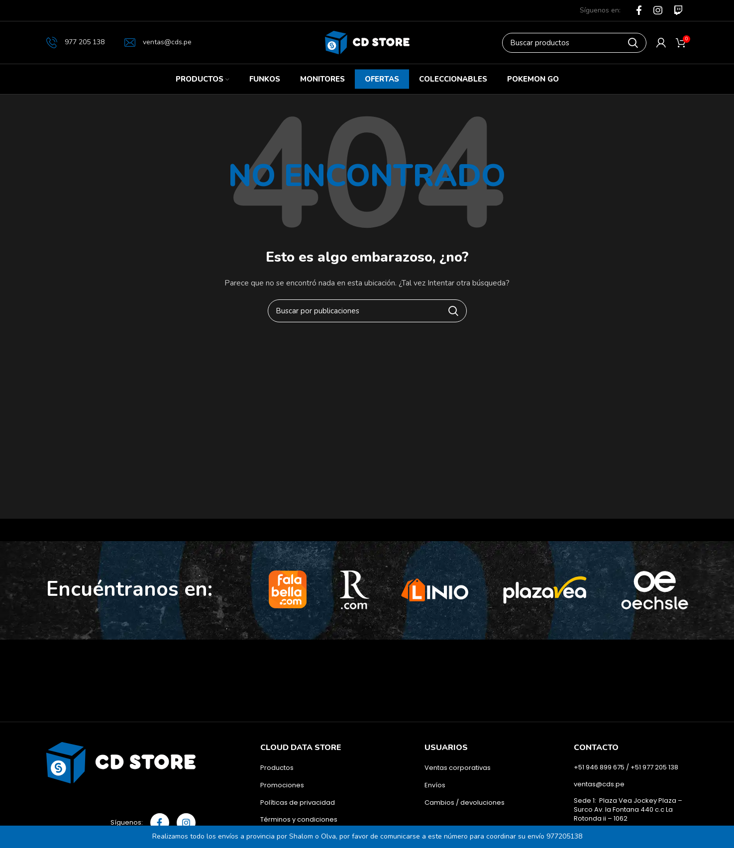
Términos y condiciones (298, 819)
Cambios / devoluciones (464, 802)
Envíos (434, 785)
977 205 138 (75, 42)
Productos (277, 767)
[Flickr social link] (678, 10)
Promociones (282, 785)
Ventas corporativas (457, 767)
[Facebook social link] (638, 10)
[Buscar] (574, 43)
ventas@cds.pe (158, 42)
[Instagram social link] (657, 10)
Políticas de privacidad (297, 802)
